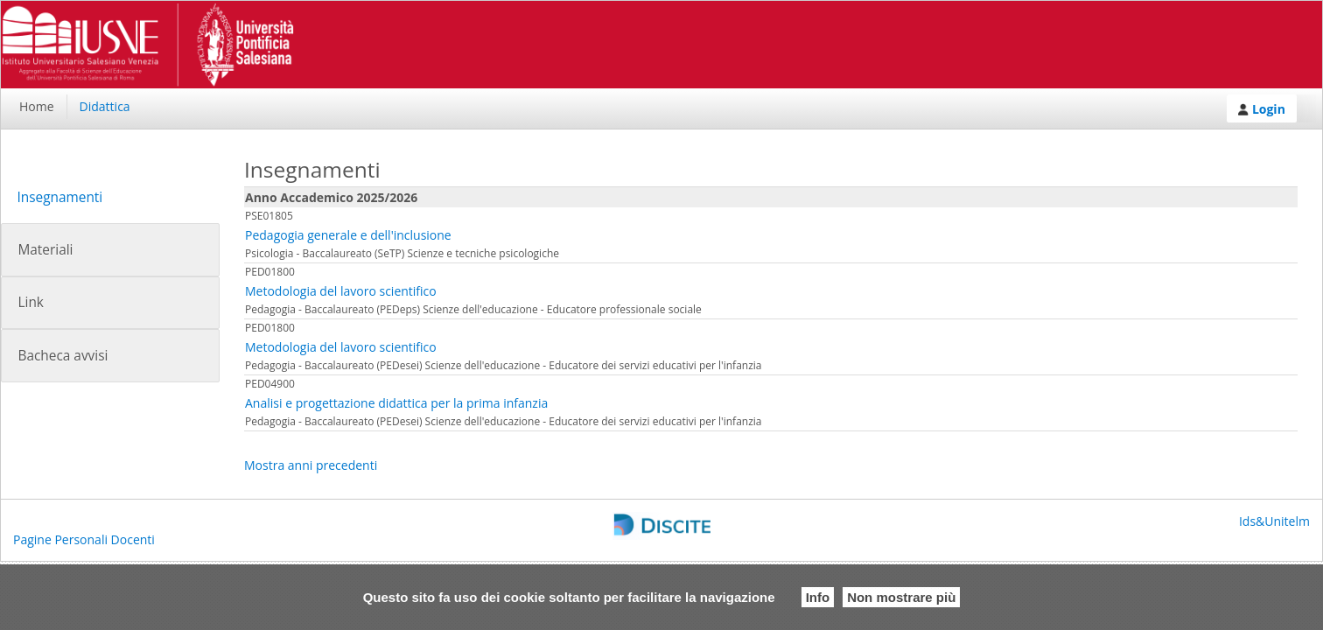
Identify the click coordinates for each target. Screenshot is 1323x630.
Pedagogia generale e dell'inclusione (348, 235)
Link (30, 302)
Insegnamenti (59, 197)
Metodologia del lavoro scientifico (341, 291)
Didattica (105, 106)
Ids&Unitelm (1274, 521)
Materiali (45, 250)
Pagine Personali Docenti (84, 539)
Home (36, 106)
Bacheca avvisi (63, 355)
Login (1261, 109)
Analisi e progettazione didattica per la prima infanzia (396, 403)
